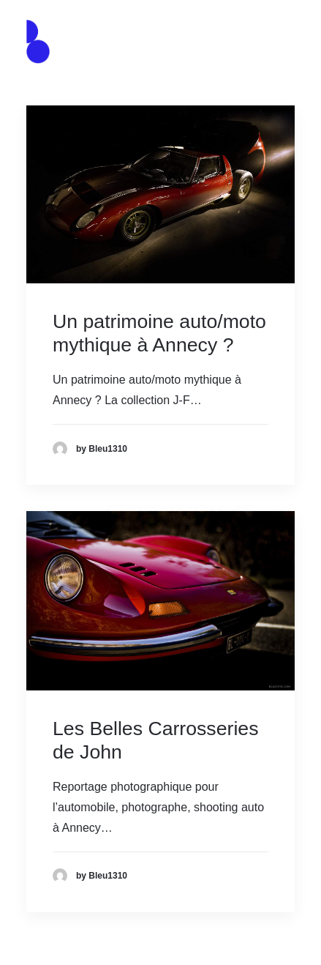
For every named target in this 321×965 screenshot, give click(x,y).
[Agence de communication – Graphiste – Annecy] (38, 42)
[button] (287, 41)
